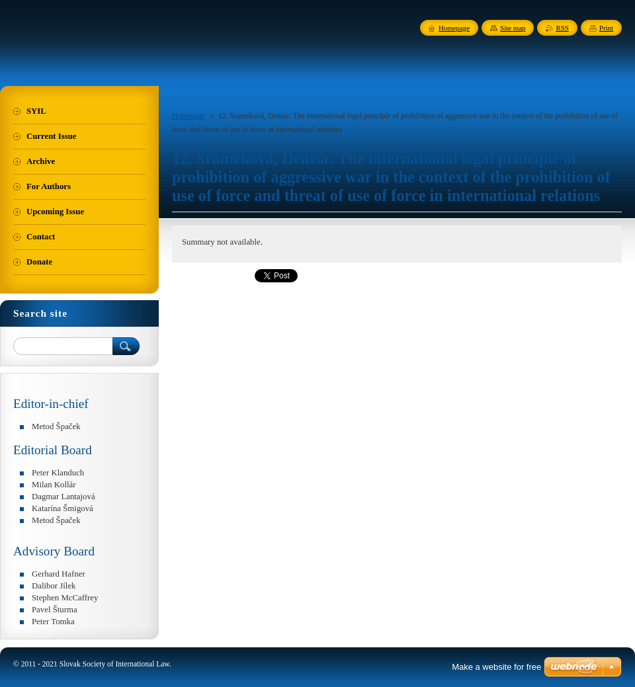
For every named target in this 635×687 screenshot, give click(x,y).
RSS (562, 28)
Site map (512, 28)
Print (606, 28)
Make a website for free (496, 667)
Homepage (188, 116)
